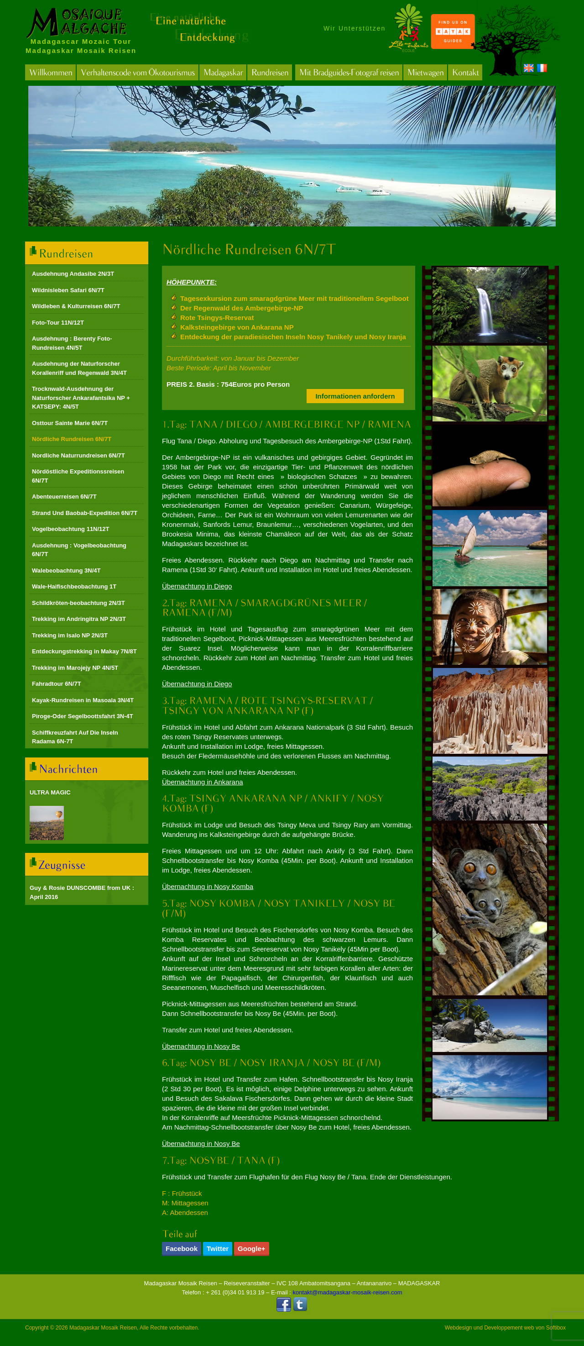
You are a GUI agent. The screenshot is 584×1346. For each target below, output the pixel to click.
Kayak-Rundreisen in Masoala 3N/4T (83, 700)
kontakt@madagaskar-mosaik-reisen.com (347, 1292)
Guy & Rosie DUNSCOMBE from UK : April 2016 (82, 892)
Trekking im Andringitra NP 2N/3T (79, 618)
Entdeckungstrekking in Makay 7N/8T (84, 651)
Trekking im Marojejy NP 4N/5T (75, 667)
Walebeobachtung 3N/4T (66, 570)
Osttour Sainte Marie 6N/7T (70, 423)
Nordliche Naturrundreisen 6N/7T (78, 455)
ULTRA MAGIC (50, 792)
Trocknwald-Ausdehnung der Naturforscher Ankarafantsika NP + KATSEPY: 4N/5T (81, 397)
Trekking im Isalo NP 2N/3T (70, 635)
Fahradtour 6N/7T (56, 683)
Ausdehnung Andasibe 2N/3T (73, 273)
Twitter (218, 1248)
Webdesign (458, 1328)
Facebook (182, 1248)
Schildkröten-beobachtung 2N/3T (78, 602)
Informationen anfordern (355, 396)
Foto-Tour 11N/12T (58, 322)
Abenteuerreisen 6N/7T (64, 496)
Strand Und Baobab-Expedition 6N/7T (84, 513)
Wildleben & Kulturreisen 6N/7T (76, 306)
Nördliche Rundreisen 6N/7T (71, 439)
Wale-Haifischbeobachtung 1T (74, 586)
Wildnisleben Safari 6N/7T (68, 290)
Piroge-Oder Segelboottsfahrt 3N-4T (82, 716)
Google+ (251, 1248)
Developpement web (509, 1328)
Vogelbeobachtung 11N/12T (71, 529)
